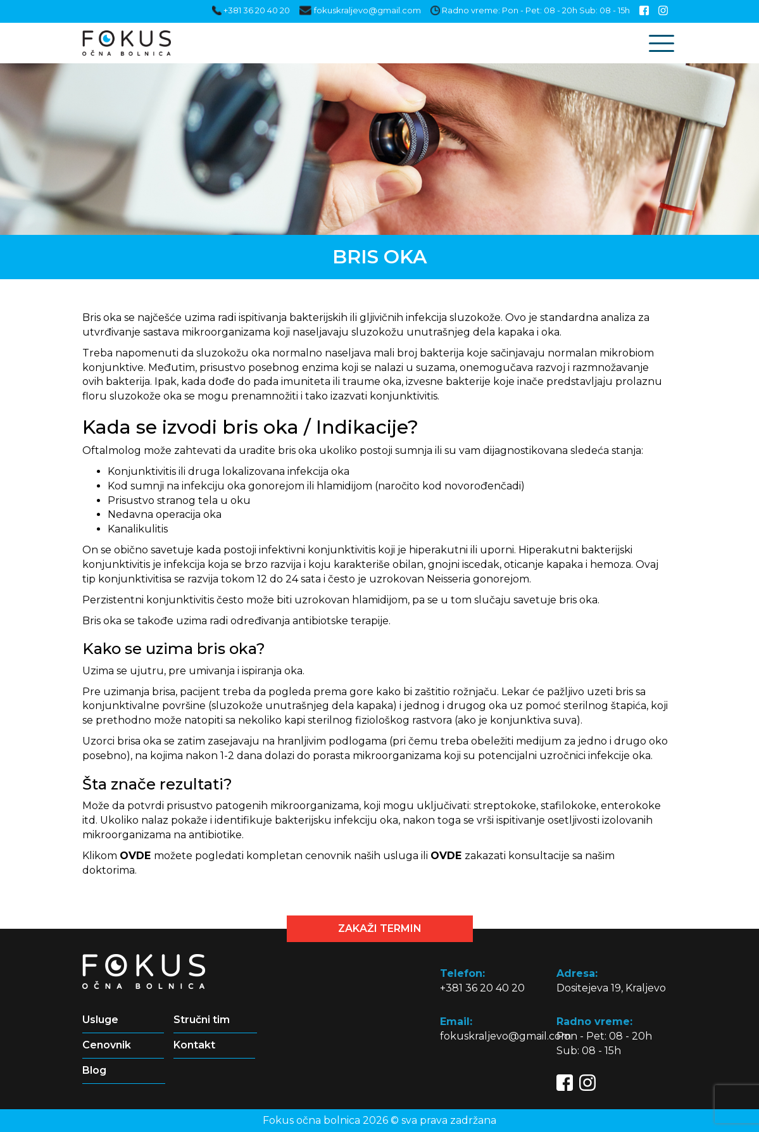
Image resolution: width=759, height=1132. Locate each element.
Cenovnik (106, 1045)
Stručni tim (201, 1020)
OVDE (135, 856)
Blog (94, 1070)
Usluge (100, 1020)
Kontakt (194, 1045)
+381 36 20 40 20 (251, 10)
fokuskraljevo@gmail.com (359, 10)
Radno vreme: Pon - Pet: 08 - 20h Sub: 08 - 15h (530, 10)
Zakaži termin (380, 928)
